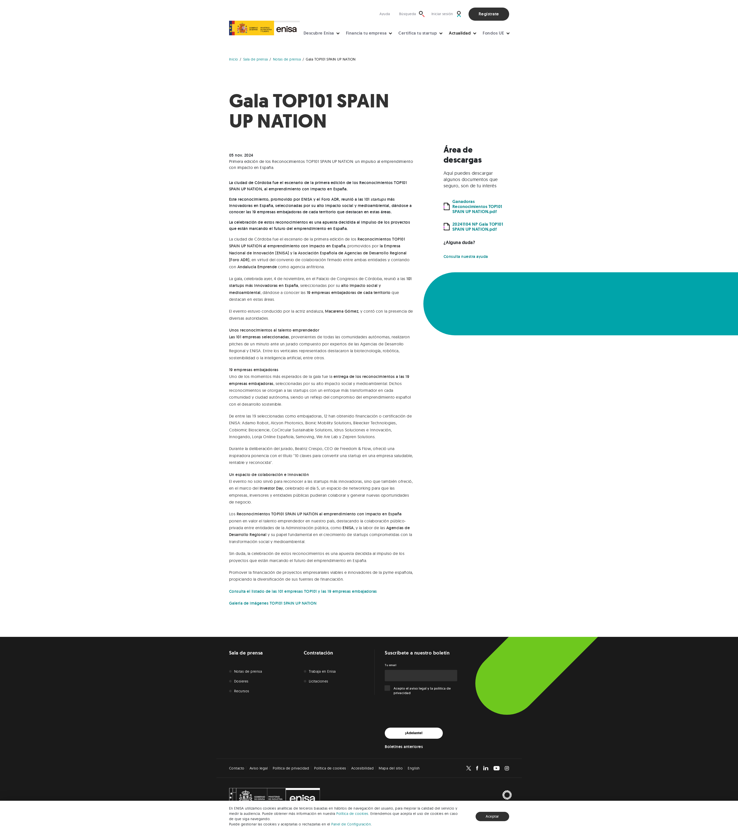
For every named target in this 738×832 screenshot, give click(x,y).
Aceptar (492, 816)
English (414, 768)
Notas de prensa (248, 671)
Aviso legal (259, 768)
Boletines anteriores (404, 746)
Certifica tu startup (417, 33)
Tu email (390, 665)
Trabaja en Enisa (322, 671)
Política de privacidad (291, 768)
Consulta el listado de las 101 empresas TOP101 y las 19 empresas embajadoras (303, 591)
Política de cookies (352, 813)
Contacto (236, 768)
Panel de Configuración (351, 824)
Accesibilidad (362, 768)
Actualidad (460, 33)
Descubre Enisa (319, 33)
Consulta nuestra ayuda (466, 256)
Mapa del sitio (391, 768)
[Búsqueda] (412, 14)
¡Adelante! (414, 733)
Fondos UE (493, 33)
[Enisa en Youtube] (497, 768)
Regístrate (489, 14)
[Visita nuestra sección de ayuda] (386, 14)
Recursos (241, 691)
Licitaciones (318, 681)
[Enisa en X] (468, 768)
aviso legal (418, 688)
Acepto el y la (422, 690)
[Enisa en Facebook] (477, 768)
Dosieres (241, 681)
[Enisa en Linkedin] (485, 768)
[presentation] (423, 711)
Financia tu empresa (366, 33)
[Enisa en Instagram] (507, 768)
